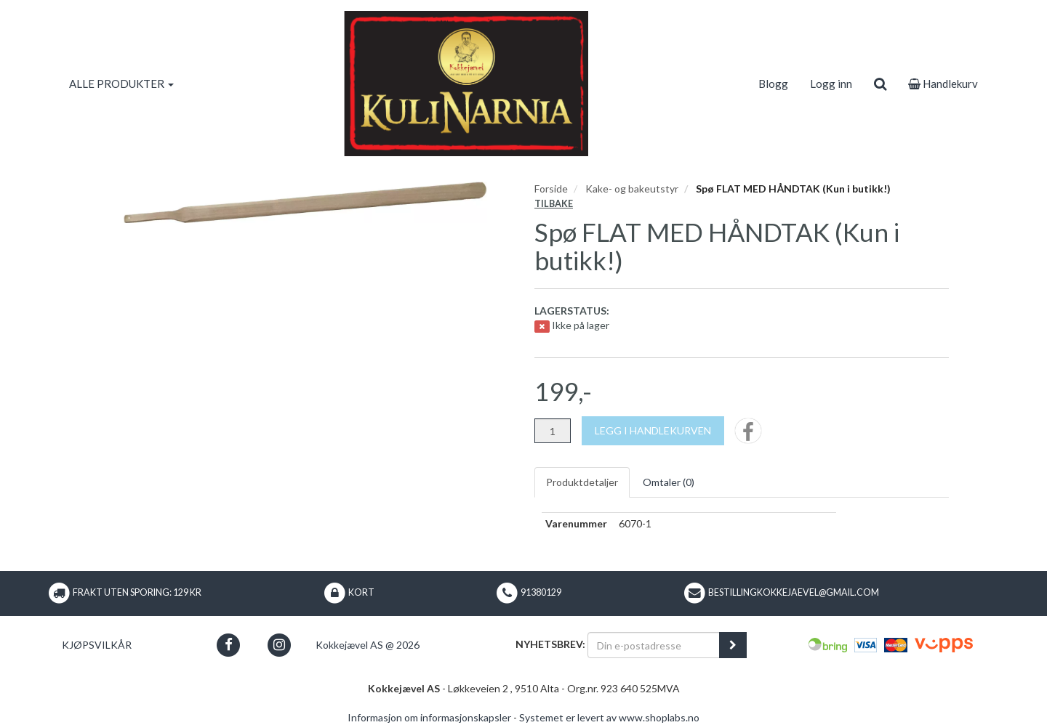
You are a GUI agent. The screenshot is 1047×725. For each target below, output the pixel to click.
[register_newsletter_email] (733, 645)
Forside (551, 188)
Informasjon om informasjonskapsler (429, 717)
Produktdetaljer (582, 482)
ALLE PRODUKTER (121, 83)
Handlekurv (943, 83)
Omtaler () (668, 482)
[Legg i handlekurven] (653, 430)
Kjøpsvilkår (97, 645)
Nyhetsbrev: (550, 644)
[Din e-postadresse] (653, 645)
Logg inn (831, 83)
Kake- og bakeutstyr (631, 188)
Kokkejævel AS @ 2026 (368, 645)
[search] (880, 83)
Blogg (773, 83)
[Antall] (552, 430)
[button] (228, 644)
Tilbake (553, 203)
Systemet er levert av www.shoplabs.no (609, 717)
